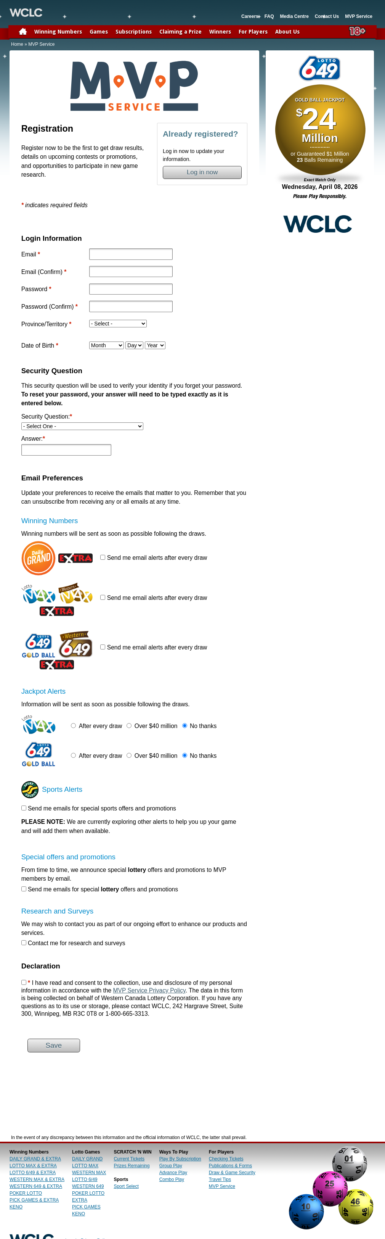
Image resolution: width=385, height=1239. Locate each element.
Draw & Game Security (232, 1172)
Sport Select (126, 1186)
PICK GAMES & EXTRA (34, 1200)
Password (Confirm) (47, 306)
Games (99, 32)
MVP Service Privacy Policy (149, 990)
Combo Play (171, 1179)
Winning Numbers (58, 32)
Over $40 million (156, 726)
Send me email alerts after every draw (157, 557)
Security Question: (46, 416)
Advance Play (173, 1172)
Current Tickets (129, 1159)
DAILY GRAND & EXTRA (35, 1159)
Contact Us (327, 16)
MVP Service (358, 16)
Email (28, 254)
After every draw (100, 726)
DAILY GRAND (87, 1159)
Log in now (202, 172)
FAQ (269, 16)
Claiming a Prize (180, 32)
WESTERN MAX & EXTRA (37, 1179)
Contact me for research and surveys (76, 943)
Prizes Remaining (131, 1165)
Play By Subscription (180, 1159)
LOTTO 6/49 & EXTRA (33, 1172)
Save (53, 1045)
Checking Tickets (226, 1159)
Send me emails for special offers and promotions (103, 889)
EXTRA (79, 1200)
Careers (249, 16)
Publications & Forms (230, 1165)
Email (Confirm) (42, 272)
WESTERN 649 (88, 1186)
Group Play (170, 1165)
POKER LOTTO (26, 1193)
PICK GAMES (86, 1207)
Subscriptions (134, 32)
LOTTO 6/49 (84, 1179)
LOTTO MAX (85, 1165)
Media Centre (294, 16)
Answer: (33, 438)
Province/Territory (44, 324)
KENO (16, 1207)
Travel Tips (220, 1179)
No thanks (203, 726)
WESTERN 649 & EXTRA (36, 1186)
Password (34, 289)
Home (17, 44)
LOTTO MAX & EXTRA (33, 1165)
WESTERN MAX (89, 1172)
